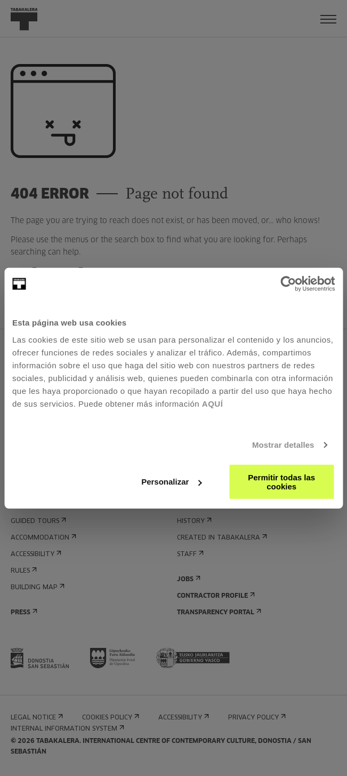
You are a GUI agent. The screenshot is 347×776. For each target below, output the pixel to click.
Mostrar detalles (283, 444)
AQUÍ (212, 403)
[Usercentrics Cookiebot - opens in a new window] (288, 284)
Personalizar (171, 481)
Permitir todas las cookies (281, 481)
